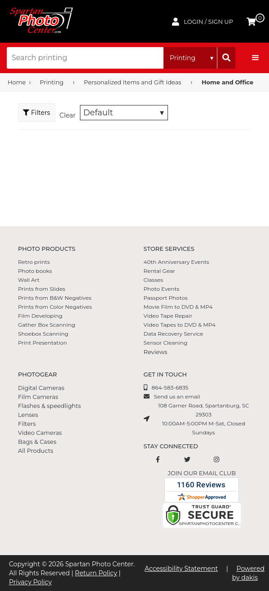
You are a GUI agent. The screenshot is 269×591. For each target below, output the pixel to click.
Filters (27, 423)
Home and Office (227, 82)
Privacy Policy (30, 582)
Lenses (28, 414)
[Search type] (190, 58)
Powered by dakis (248, 573)
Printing (52, 82)
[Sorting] (124, 112)
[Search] (226, 58)
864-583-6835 (170, 387)
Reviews (156, 351)
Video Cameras (40, 432)
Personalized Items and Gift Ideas (132, 82)
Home (17, 82)
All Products (35, 450)
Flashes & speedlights (49, 405)
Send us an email (177, 396)
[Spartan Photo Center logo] (40, 21)
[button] (255, 57)
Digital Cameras (41, 387)
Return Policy (96, 573)
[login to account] (202, 21)
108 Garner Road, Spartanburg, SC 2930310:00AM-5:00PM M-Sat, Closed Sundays (203, 419)
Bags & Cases (37, 441)
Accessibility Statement (181, 569)
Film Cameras (38, 396)
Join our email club (202, 473)
